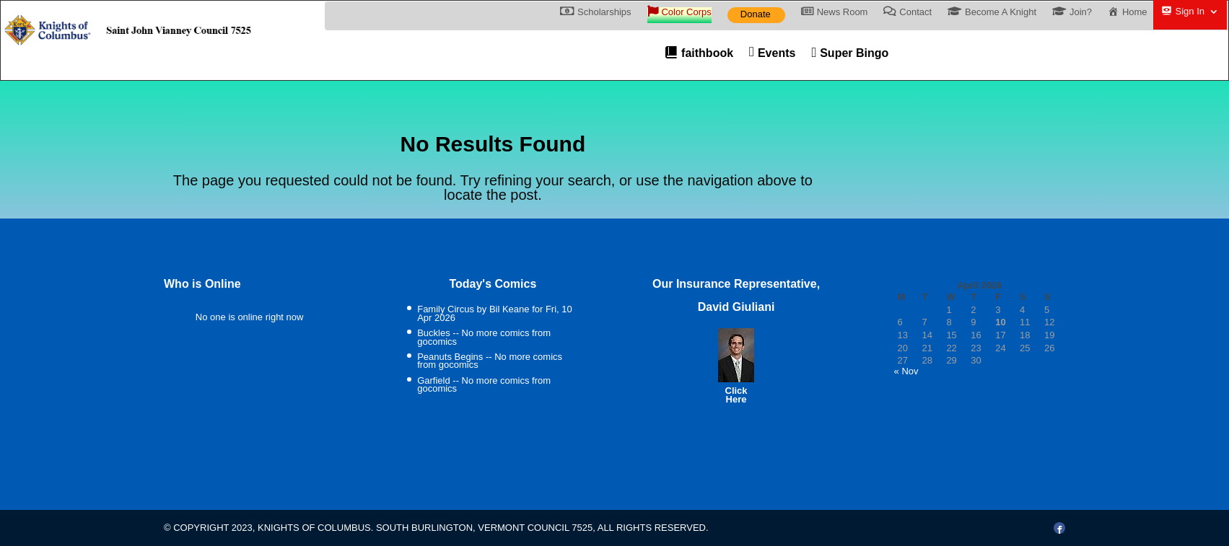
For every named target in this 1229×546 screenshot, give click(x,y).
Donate (755, 14)
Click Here (736, 395)
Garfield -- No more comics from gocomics (484, 385)
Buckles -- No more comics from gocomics (484, 337)
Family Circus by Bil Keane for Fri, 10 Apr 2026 (494, 313)
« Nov (906, 371)
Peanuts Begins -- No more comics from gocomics (489, 361)
